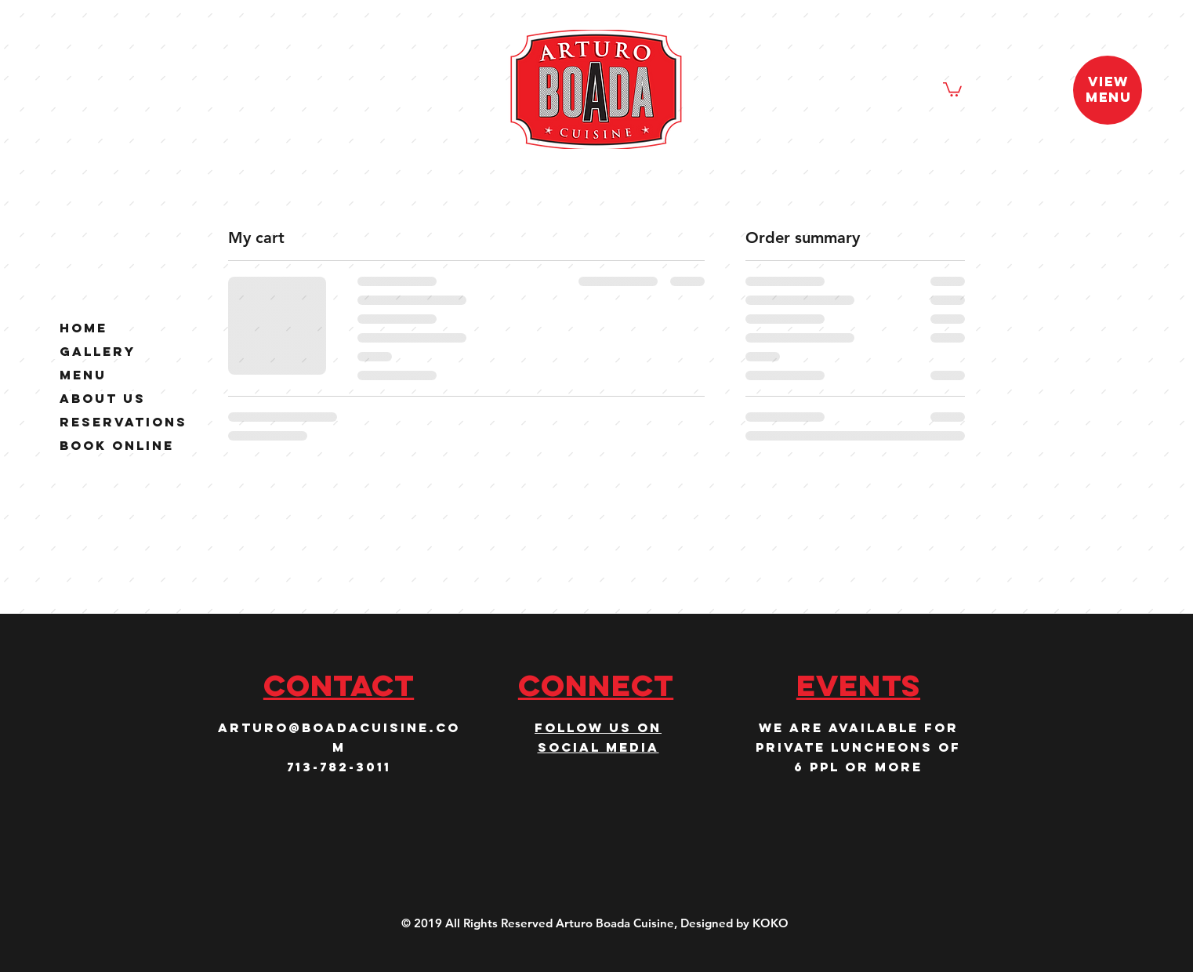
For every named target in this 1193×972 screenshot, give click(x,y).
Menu (83, 375)
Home (83, 328)
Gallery (98, 351)
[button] (952, 88)
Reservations (123, 422)
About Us (103, 398)
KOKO (770, 923)
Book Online (117, 445)
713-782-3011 (339, 766)
